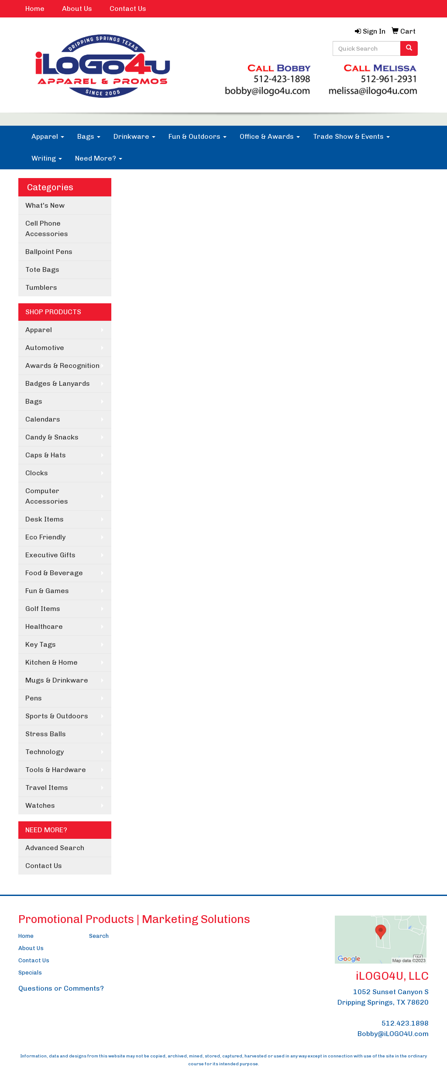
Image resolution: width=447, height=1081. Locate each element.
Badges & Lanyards (57, 383)
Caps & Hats (45, 455)
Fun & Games (47, 591)
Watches (40, 805)
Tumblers (41, 287)
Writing (46, 158)
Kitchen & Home (51, 662)
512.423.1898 (405, 1023)
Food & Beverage (54, 573)
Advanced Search (54, 848)
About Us (77, 8)
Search (99, 936)
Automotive (44, 347)
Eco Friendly (45, 537)
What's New (45, 205)
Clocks (36, 473)
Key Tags (40, 644)
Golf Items (42, 608)
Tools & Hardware (55, 769)
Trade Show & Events (351, 136)
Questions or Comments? (61, 988)
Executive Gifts (50, 555)
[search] (409, 48)
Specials (30, 972)
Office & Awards (270, 136)
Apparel (47, 136)
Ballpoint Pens (48, 251)
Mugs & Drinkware (56, 680)
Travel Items (46, 787)
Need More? (98, 158)
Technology (44, 752)
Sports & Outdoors (56, 716)
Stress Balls (45, 734)
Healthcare (44, 626)
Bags (88, 136)
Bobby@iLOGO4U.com (393, 1034)
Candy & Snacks (52, 437)
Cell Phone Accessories (46, 228)
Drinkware (134, 136)
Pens (33, 698)
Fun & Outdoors (197, 136)
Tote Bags (42, 269)
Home (35, 8)
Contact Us (128, 8)
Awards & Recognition (62, 365)
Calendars (42, 419)
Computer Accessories (46, 496)
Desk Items (44, 519)
